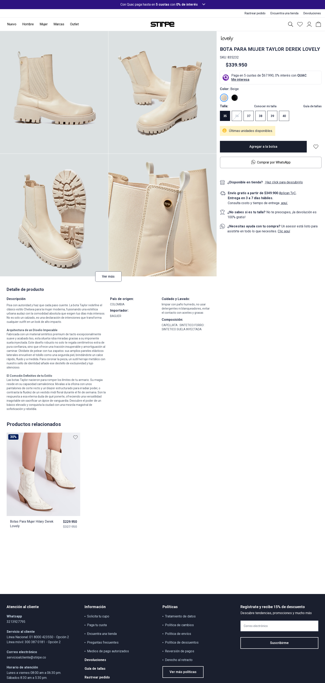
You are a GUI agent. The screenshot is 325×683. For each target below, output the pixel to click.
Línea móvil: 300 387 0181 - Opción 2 (34, 642)
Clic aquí (284, 231)
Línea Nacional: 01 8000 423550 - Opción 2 (38, 637)
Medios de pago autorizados (108, 651)
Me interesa (240, 80)
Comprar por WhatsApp (271, 162)
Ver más (108, 276)
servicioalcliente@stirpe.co (26, 657)
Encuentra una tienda (102, 634)
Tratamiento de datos (180, 616)
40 (284, 116)
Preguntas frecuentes (103, 642)
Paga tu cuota (97, 625)
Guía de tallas (312, 106)
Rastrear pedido (97, 677)
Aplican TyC (287, 193)
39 (272, 116)
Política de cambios (179, 625)
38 (260, 116)
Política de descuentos (182, 642)
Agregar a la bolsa (263, 147)
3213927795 (16, 622)
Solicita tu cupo (98, 616)
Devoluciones (95, 660)
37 (248, 116)
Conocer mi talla (265, 106)
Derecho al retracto (179, 660)
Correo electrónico (256, 626)
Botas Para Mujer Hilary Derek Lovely (31, 524)
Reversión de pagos (179, 651)
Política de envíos (178, 634)
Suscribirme (279, 643)
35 (225, 116)
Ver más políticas (183, 672)
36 (237, 116)
